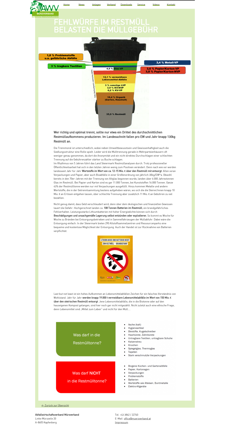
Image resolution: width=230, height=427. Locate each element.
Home (66, 5)
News (81, 5)
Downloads (126, 5)
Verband (111, 5)
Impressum (121, 422)
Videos (156, 5)
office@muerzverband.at (137, 418)
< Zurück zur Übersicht (55, 405)
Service (141, 5)
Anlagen (96, 5)
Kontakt (171, 5)
